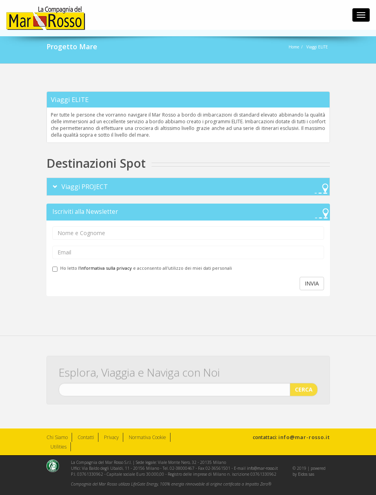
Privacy (111, 437)
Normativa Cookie (147, 437)
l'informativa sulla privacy (105, 268)
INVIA (312, 283)
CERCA (304, 387)
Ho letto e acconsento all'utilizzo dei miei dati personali (142, 268)
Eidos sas (306, 474)
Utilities (58, 446)
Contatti (86, 437)
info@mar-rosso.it (304, 437)
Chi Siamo (57, 437)
